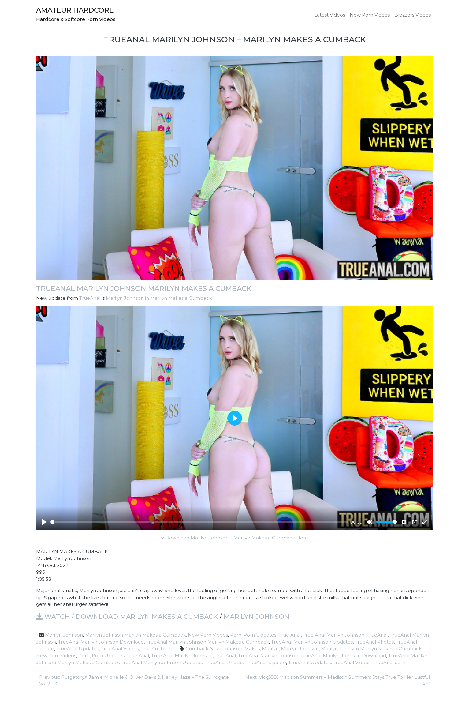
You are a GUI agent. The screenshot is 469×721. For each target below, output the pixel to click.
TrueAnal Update (266, 662)
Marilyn (270, 649)
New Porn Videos (370, 15)
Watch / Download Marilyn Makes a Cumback (127, 616)
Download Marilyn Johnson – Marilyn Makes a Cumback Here (234, 538)
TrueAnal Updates (77, 649)
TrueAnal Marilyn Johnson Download (101, 642)
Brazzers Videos (412, 15)
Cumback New (202, 649)
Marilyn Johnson (256, 616)
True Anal (289, 635)
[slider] (199, 522)
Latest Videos (329, 15)
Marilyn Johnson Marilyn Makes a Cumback (135, 635)
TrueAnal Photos (374, 642)
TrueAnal (89, 298)
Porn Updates (260, 635)
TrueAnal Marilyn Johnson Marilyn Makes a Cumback (143, 288)
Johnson (232, 649)
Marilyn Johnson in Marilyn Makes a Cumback (159, 298)
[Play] (44, 522)
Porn (235, 635)
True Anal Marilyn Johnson (333, 635)
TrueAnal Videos (120, 649)
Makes (252, 649)
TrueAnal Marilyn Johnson (268, 656)
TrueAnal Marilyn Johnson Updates (312, 642)
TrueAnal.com (157, 649)
